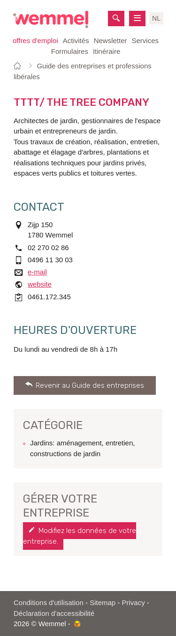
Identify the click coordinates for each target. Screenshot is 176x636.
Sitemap (102, 602)
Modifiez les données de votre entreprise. (79, 536)
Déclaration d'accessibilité (54, 613)
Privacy (133, 602)
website (40, 284)
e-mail (37, 272)
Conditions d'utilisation (49, 602)
